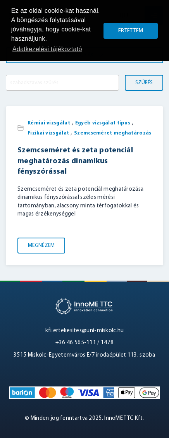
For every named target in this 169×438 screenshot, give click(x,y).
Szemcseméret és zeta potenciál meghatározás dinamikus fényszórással (75, 161)
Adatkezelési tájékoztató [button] (47, 49)
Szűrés (144, 82)
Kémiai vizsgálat (49, 123)
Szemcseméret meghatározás (113, 133)
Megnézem (41, 245)
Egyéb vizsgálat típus (102, 123)
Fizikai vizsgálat (48, 133)
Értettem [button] (130, 31)
